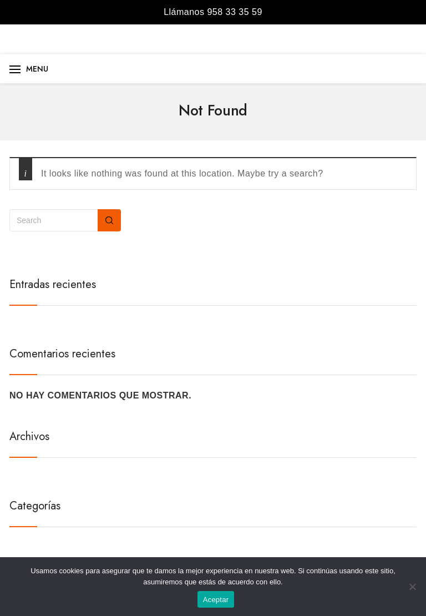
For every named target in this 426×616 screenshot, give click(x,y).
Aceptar (216, 599)
